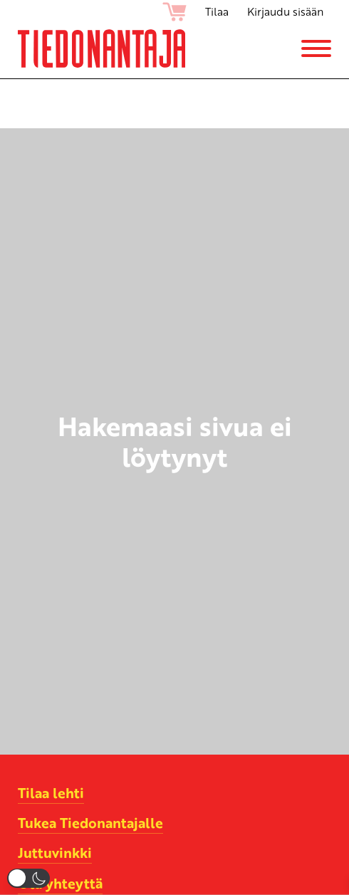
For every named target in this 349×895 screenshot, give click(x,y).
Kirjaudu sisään (285, 11)
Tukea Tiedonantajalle (90, 822)
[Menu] (316, 48)
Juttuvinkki (55, 852)
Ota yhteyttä (60, 883)
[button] (28, 878)
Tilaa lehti (51, 792)
